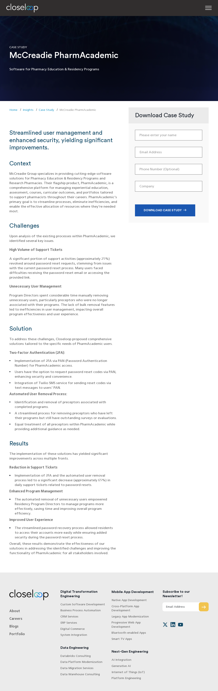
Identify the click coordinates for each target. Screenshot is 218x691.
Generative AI (121, 666)
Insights (28, 110)
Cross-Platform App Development (125, 608)
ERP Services (68, 623)
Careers (15, 619)
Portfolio (17, 634)
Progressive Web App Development (126, 624)
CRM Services (69, 616)
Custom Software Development (82, 604)
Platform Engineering (126, 678)
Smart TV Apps (122, 639)
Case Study (46, 110)
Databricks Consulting (75, 656)
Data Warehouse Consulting (80, 674)
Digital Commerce (72, 629)
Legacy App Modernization (130, 616)
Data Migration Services (76, 668)
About (14, 611)
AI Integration (121, 660)
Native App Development (129, 600)
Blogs (14, 626)
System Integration (73, 635)
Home (13, 110)
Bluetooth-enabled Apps (129, 633)
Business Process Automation (80, 610)
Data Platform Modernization (81, 662)
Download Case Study (163, 210)
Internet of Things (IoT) (128, 672)
